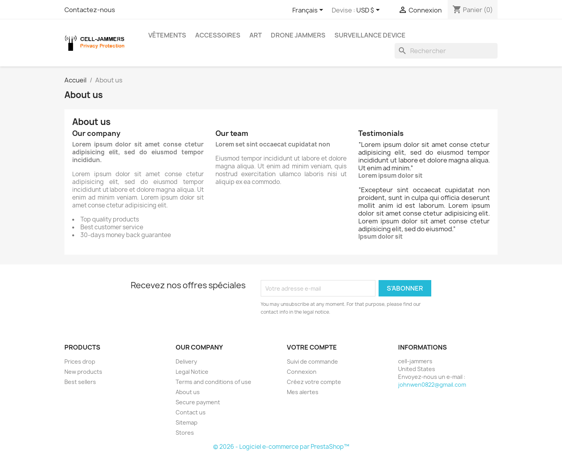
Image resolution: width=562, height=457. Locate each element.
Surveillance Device (369, 35)
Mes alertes (302, 392)
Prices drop (79, 361)
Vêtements (167, 35)
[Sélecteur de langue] (309, 10)
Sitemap (186, 422)
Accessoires (217, 35)
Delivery (186, 361)
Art (255, 35)
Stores (185, 432)
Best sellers (80, 382)
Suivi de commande (312, 361)
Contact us (191, 412)
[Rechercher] (446, 51)
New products (83, 371)
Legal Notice (192, 371)
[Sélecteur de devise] (369, 10)
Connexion (302, 371)
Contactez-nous (89, 9)
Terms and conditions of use (213, 382)
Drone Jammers (298, 35)
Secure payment (198, 402)
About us (188, 392)
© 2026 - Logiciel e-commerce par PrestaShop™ (281, 447)
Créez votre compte (314, 382)
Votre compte (312, 347)
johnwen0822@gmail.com (432, 384)
